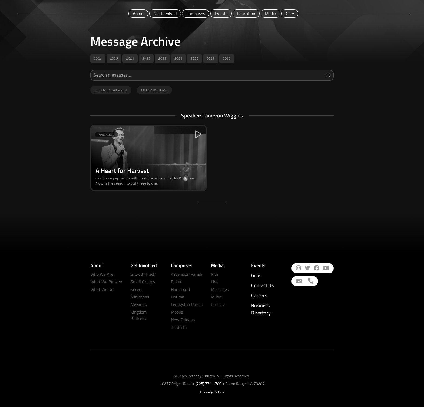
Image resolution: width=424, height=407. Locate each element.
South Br (179, 327)
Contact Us (262, 285)
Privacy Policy (212, 392)
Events (221, 13)
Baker (176, 281)
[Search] (212, 75)
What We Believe (106, 281)
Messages (220, 289)
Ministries (140, 297)
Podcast (218, 304)
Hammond (180, 289)
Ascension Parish (186, 274)
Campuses (195, 13)
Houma (177, 297)
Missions (139, 304)
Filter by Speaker (111, 90)
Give (290, 13)
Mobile (177, 312)
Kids (214, 274)
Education (246, 13)
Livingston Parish (187, 304)
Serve (136, 289)
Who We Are (101, 274)
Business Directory (261, 309)
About (138, 13)
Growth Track (143, 274)
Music (216, 297)
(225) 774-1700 (208, 383)
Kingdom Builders (139, 315)
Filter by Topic (154, 90)
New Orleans (183, 319)
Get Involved (165, 13)
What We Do (101, 289)
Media (270, 13)
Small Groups (143, 281)
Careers (259, 295)
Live (214, 281)
